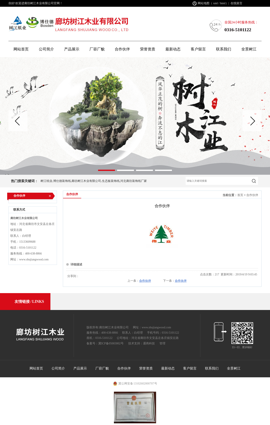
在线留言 (236, 3)
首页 (240, 195)
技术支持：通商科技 (141, 343)
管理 (162, 343)
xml (215, 3)
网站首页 (21, 49)
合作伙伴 (252, 195)
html (222, 3)
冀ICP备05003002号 (111, 343)
